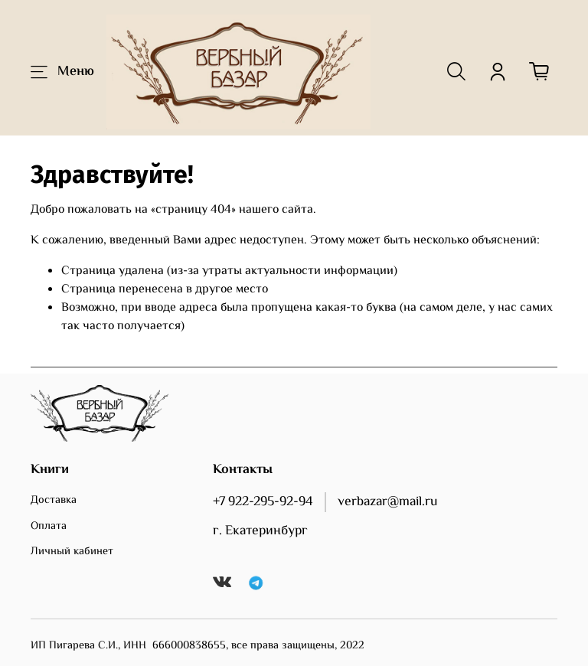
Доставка (54, 500)
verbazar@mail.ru (387, 502)
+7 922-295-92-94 (263, 502)
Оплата (49, 526)
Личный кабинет (72, 552)
